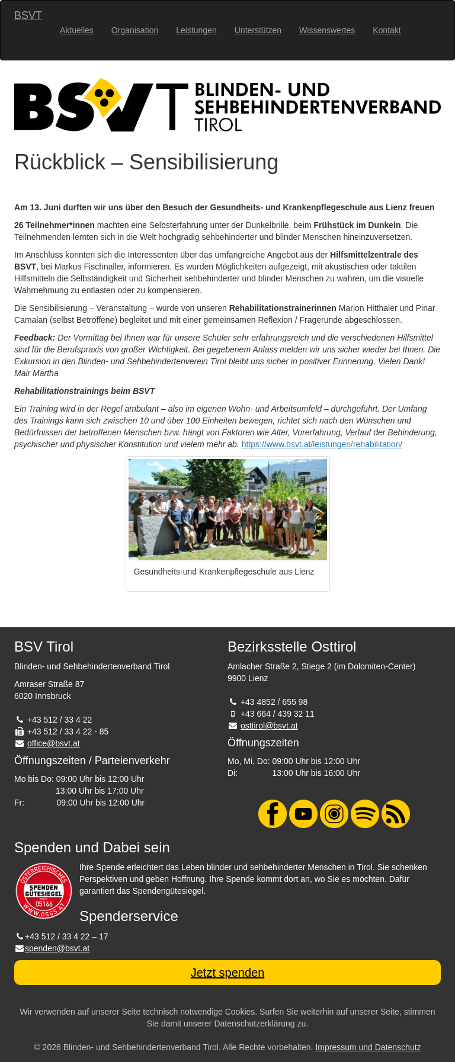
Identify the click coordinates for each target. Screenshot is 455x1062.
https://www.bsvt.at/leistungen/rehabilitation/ (322, 444)
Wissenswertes (327, 30)
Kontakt (386, 30)
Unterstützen (258, 30)
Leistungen (196, 30)
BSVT (28, 15)
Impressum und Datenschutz (368, 1047)
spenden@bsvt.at (57, 948)
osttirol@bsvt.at (269, 725)
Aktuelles (77, 30)
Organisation (134, 30)
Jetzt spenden (228, 972)
